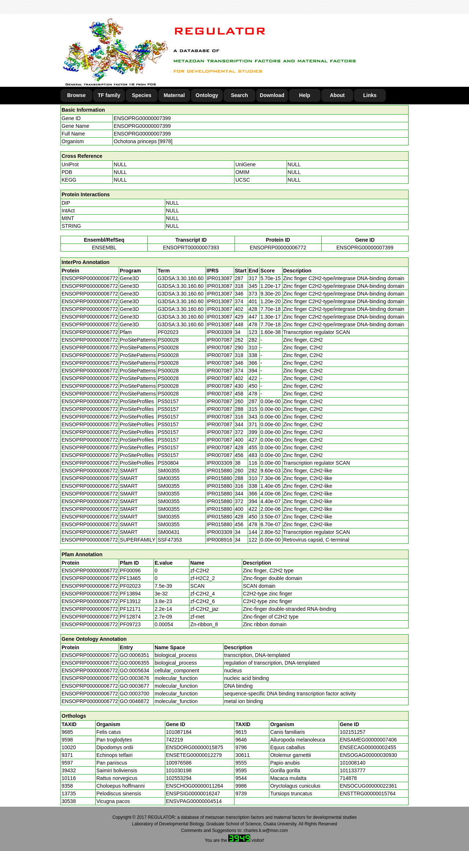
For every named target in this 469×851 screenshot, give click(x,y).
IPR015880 (219, 470)
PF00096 (130, 570)
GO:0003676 (134, 678)
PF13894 (130, 594)
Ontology (207, 95)
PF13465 (130, 578)
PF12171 (130, 609)
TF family (109, 95)
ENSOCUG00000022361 (368, 786)
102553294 (179, 778)
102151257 (352, 732)
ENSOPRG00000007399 (142, 118)
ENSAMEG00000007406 (368, 740)
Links (370, 95)
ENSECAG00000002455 (368, 747)
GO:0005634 (134, 670)
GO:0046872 (134, 701)
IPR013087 (219, 278)
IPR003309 (219, 332)
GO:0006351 (134, 655)
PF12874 (130, 617)
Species (141, 95)
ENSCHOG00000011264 (194, 786)
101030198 (179, 770)
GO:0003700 (134, 693)
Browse (76, 95)
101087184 (179, 732)
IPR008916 (219, 540)
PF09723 (130, 624)
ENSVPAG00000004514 (194, 801)
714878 (348, 778)
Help (304, 95)
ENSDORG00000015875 (194, 747)
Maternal (174, 95)
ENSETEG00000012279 (194, 755)
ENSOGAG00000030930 (368, 755)
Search (239, 95)
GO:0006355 (134, 663)
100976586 (179, 763)
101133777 (352, 770)
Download (272, 95)
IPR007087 (219, 340)
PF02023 (130, 586)
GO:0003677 (134, 686)
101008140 (352, 763)
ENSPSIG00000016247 (193, 793)
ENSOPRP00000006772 (278, 247)
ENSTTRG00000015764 (368, 793)
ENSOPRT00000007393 (191, 247)
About (337, 95)
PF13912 (130, 601)
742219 (174, 740)
